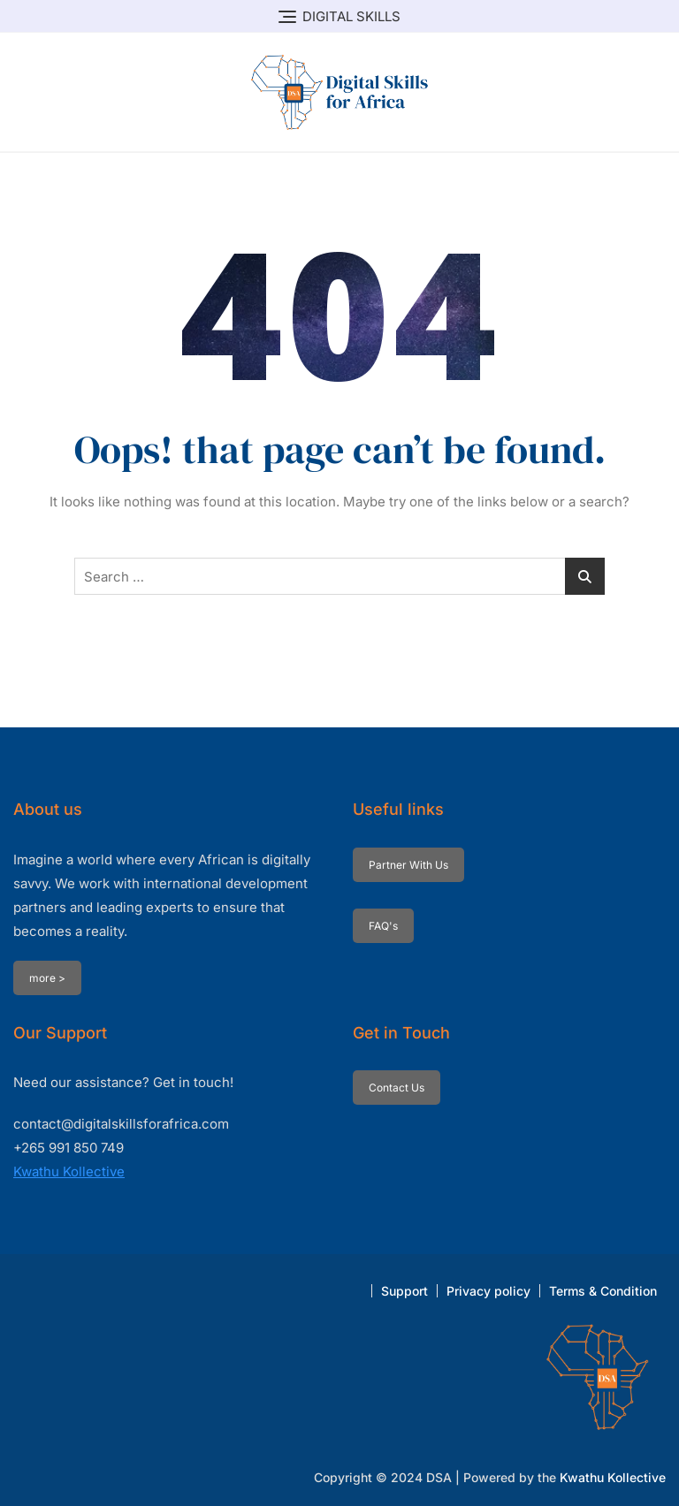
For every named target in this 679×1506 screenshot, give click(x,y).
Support (404, 1290)
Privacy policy (488, 1290)
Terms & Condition (603, 1290)
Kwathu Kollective (69, 1171)
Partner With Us (408, 864)
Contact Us (396, 1087)
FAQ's (383, 925)
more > (47, 978)
